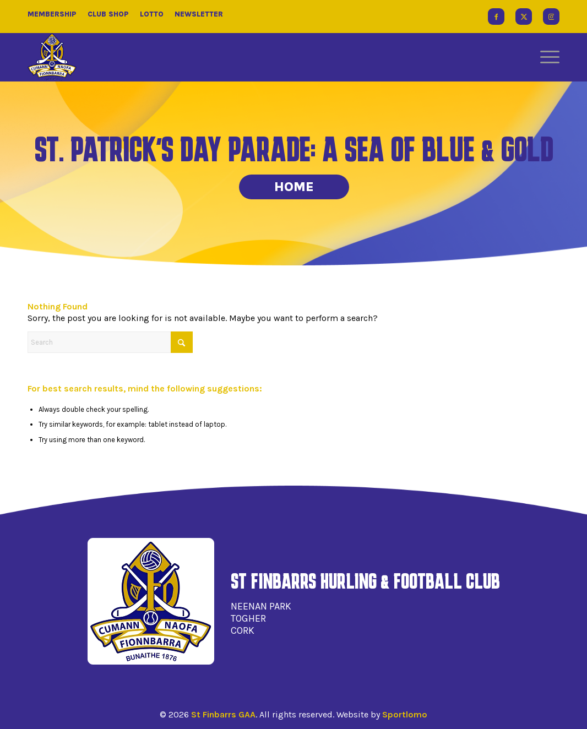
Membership (52, 14)
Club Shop (108, 14)
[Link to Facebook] (496, 16)
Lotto (152, 14)
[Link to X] (523, 16)
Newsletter (199, 14)
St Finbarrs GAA (223, 714)
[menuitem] (546, 57)
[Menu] (546, 57)
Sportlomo (404, 714)
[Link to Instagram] (551, 16)
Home (294, 186)
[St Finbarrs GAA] (52, 57)
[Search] (110, 342)
